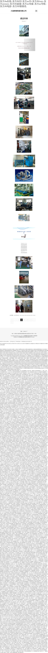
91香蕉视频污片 (16, 561)
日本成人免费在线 (37, 450)
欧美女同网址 (27, 585)
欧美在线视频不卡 (22, 515)
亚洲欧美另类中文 (8, 465)
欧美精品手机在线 (12, 380)
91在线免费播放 (7, 423)
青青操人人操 (29, 521)
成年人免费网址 (44, 495)
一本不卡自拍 (31, 500)
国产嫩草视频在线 (6, 641)
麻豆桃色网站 (20, 435)
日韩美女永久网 (34, 619)
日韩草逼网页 (33, 481)
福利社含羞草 (8, 601)
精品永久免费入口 (5, 552)
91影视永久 (41, 461)
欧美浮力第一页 (37, 571)
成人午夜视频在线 (9, 393)
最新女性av (10, 488)
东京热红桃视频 (25, 614)
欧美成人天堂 (29, 649)
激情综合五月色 (41, 464)
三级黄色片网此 (24, 627)
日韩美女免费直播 (14, 469)
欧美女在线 (13, 617)
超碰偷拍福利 (35, 599)
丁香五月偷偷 (14, 642)
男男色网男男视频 (30, 445)
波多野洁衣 (29, 508)
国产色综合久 (32, 403)
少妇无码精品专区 (32, 470)
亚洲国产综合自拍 (23, 509)
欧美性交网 (20, 480)
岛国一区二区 (30, 373)
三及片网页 (7, 389)
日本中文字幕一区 (37, 436)
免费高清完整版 (24, 378)
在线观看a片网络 (17, 586)
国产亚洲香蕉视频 (20, 392)
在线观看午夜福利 (26, 513)
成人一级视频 (13, 412)
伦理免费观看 (27, 433)
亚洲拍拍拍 (18, 380)
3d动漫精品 (11, 451)
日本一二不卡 (29, 634)
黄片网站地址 (20, 652)
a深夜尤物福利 (27, 419)
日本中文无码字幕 (33, 526)
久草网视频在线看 (9, 534)
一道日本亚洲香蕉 (10, 586)
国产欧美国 (35, 534)
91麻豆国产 (17, 411)
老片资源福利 (19, 575)
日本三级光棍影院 (25, 596)
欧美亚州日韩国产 (29, 562)
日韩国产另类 (40, 557)
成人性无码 (30, 534)
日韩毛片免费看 (3, 644)
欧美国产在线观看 (42, 371)
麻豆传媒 (25, 431)
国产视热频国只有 (23, 542)
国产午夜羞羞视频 (20, 638)
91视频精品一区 (24, 606)
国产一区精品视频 (21, 416)
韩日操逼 (42, 595)
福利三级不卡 (15, 452)
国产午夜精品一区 (13, 589)
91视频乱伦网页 (3, 464)
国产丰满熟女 (35, 622)
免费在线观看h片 (3, 394)
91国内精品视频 (13, 426)
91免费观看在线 (15, 491)
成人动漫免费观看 (6, 379)
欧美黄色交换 (36, 584)
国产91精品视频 (29, 522)
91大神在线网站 (42, 556)
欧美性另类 (8, 395)
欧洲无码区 (7, 613)
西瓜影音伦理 (13, 390)
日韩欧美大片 (36, 561)
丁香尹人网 (28, 457)
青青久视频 (6, 425)
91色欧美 (2, 417)
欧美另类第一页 (12, 552)
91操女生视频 (21, 538)
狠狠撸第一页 (38, 443)
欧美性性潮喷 (41, 572)
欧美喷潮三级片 (11, 625)
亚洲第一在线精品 (44, 499)
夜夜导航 (26, 524)
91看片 (9, 510)
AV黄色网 (9, 370)
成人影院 (26, 617)
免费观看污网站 (19, 580)
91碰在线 (13, 504)
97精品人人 (34, 493)
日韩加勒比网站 (31, 600)
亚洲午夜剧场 (12, 596)
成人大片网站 (4, 474)
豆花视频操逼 (24, 586)
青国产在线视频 (3, 484)
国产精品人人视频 (15, 651)
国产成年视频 (21, 587)
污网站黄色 (12, 610)
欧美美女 (33, 543)
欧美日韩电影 (16, 421)
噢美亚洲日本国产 (27, 609)
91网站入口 (34, 488)
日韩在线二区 (38, 555)
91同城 (29, 586)
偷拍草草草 (17, 394)
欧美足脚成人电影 (5, 565)
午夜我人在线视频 (28, 392)
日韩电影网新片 (44, 630)
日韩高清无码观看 (35, 382)
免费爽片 (4, 586)
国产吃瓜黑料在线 (23, 462)
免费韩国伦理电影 (11, 628)
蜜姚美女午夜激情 (33, 407)
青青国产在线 (26, 409)
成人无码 (28, 577)
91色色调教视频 (32, 582)
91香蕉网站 (20, 551)
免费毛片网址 (9, 533)
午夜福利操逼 (36, 411)
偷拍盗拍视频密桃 (35, 447)
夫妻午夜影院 (14, 461)
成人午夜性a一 (7, 524)
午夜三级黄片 (7, 575)
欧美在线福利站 (3, 634)
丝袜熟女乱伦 (34, 397)
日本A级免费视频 (17, 455)
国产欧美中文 (40, 651)
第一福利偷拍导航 (18, 648)
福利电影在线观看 (12, 402)
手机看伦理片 (35, 484)
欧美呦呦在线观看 (17, 398)
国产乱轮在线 (4, 408)
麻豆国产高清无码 (42, 576)
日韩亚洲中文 (14, 413)
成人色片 (16, 591)
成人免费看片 (28, 465)
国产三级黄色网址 (6, 647)
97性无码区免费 (37, 499)
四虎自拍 (22, 507)
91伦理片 (7, 528)
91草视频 (2, 629)
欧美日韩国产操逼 (42, 418)
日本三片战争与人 (27, 623)
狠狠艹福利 (25, 478)
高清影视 (7, 512)
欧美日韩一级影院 (31, 370)
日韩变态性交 (29, 476)
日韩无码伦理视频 (43, 649)
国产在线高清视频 (38, 374)
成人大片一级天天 (29, 406)
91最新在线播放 (15, 438)
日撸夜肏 (21, 629)
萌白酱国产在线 (28, 464)
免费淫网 (16, 615)
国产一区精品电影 (33, 579)
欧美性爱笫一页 (42, 382)
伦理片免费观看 (6, 610)
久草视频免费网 (43, 406)
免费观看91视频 (11, 440)
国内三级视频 (37, 445)
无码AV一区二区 (24, 380)
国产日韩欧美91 (6, 466)
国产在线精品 (44, 614)
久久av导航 (38, 494)
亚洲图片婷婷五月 (26, 452)
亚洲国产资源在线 (32, 378)
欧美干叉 (25, 580)
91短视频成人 (3, 398)
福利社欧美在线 (30, 480)
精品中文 (29, 440)
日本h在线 (43, 539)
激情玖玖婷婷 (13, 454)
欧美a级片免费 (44, 416)
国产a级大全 (45, 524)
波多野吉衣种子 (15, 407)
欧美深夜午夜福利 (14, 576)
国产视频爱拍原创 (39, 606)
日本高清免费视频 (43, 522)
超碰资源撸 (28, 518)
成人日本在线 (35, 464)
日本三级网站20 (10, 644)
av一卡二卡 (43, 562)
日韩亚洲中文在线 (16, 630)
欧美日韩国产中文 (44, 515)
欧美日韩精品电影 (23, 438)
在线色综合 (16, 637)
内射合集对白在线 (34, 446)
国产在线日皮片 (7, 404)
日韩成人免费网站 (32, 399)
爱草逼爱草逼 (43, 521)
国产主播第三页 (42, 449)
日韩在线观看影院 (28, 651)
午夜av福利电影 (5, 409)
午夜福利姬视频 (35, 479)
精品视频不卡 (6, 595)
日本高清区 (33, 433)
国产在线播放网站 (33, 533)
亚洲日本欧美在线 (14, 480)
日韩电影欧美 (27, 407)
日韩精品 (25, 610)
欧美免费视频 (13, 584)
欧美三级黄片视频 (27, 375)
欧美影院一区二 (9, 561)
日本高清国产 (5, 582)
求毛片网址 (40, 407)
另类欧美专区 (44, 383)
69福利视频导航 (25, 379)
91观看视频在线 (30, 580)
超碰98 (40, 476)
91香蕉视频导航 (27, 383)
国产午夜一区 (40, 493)
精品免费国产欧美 (34, 556)
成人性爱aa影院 (7, 620)
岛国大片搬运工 (35, 538)
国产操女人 (17, 418)
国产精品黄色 (18, 395)
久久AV (42, 459)
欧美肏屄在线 (17, 572)
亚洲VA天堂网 (44, 643)
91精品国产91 (23, 418)
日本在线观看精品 (33, 451)
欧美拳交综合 (3, 432)
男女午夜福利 (45, 379)
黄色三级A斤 (4, 652)
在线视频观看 (7, 580)
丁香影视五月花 (30, 441)
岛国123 (33, 438)
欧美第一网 (10, 608)
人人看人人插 (27, 598)
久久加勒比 (10, 408)
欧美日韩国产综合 (4, 380)
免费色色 (31, 489)
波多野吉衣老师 (39, 380)
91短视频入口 (38, 596)
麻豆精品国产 (6, 589)
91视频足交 (4, 598)
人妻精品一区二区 (3, 411)
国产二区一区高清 (20, 603)
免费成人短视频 (37, 435)
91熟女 (14, 553)
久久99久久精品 (34, 585)
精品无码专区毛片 (7, 541)
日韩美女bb (11, 387)
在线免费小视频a (19, 390)
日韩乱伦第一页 (39, 503)
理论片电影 (21, 651)
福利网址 (46, 401)
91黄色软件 (45, 606)
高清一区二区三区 (8, 371)
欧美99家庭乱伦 (37, 548)
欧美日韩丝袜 (9, 491)
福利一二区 (18, 378)
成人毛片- (46, 397)
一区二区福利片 (17, 539)
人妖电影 (17, 462)
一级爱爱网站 (43, 489)
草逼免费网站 (8, 495)
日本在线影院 (18, 450)
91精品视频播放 (25, 547)
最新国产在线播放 (40, 575)
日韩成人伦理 (42, 528)
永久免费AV (25, 436)
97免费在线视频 (26, 551)
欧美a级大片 (29, 628)
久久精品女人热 (30, 593)
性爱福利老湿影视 (17, 451)
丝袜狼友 (33, 443)
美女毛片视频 (37, 480)
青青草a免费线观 (11, 474)
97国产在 (19, 639)
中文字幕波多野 (31, 478)
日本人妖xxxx (24, 428)
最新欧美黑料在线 (34, 604)
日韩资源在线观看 (38, 590)
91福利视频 (6, 431)
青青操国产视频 (12, 528)
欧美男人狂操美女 (28, 437)
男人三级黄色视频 (4, 517)
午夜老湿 (10, 517)
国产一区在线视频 (20, 481)
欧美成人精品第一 (36, 613)
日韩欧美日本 (10, 537)
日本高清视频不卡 (43, 637)
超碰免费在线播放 (37, 562)
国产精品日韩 (26, 390)
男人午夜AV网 (22, 476)
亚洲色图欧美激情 (14, 524)
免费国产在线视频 (37, 416)
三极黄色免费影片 (27, 414)
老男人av (13, 563)
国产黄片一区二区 (33, 401)
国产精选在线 (3, 395)
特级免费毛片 (27, 388)
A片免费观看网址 (28, 601)
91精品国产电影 (14, 543)
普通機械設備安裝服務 (28, 335)
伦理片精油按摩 (6, 412)
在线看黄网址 (8, 452)
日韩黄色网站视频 (19, 422)
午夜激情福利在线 (19, 431)
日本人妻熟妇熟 (31, 371)
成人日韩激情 (36, 611)
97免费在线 (7, 576)
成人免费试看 (15, 490)
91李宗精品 (45, 502)
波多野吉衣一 (5, 502)
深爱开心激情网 (28, 541)
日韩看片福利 (38, 517)
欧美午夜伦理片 (19, 403)
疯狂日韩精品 (9, 432)
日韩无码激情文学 (33, 557)
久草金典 (18, 528)
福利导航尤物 (14, 556)
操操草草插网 (35, 603)
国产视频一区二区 (24, 502)
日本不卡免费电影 (33, 498)
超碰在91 (2, 503)
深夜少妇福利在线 (4, 623)
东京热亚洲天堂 (43, 541)
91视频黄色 (39, 629)
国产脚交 (20, 641)
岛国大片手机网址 (14, 389)
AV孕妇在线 (18, 547)
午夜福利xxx (24, 373)
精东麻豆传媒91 (43, 480)
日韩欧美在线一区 (40, 465)
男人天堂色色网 (16, 517)
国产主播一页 (44, 627)
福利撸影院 (11, 507)
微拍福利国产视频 (18, 498)
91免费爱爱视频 (5, 377)
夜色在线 (29, 473)
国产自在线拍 (22, 465)
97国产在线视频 (40, 401)
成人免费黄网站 (7, 629)
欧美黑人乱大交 (10, 464)
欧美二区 (39, 451)
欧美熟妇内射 (13, 466)
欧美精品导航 (31, 435)
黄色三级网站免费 (14, 551)
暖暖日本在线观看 (24, 394)
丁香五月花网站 (40, 375)
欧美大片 (36, 371)
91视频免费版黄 (17, 534)
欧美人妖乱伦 (8, 543)
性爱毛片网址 (3, 643)
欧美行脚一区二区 (38, 500)
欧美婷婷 (29, 438)
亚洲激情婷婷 (41, 603)
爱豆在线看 (41, 404)
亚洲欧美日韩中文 (20, 454)
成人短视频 (17, 479)
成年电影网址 (14, 392)
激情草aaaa (43, 619)
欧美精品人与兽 (28, 404)
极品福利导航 (7, 571)
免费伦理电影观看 (29, 608)
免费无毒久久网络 (12, 503)
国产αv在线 (19, 373)
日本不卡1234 (20, 461)
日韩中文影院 (10, 637)
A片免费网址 (25, 566)
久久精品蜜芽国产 (22, 491)
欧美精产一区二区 (9, 546)
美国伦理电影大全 (38, 581)
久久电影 (44, 527)
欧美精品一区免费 (38, 485)
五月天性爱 (19, 514)
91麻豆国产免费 (33, 427)
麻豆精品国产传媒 (32, 379)
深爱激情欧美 (8, 563)
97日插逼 (10, 473)
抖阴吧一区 (45, 503)
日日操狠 (22, 598)
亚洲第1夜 (19, 459)
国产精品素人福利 (32, 380)
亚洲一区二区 (7, 480)
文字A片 (38, 462)
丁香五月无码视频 (26, 579)
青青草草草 (36, 428)
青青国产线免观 (8, 518)
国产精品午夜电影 (26, 625)
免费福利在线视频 (42, 586)
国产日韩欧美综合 (8, 438)
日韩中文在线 (11, 622)
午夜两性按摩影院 (14, 647)
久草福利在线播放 (14, 570)
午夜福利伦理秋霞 (13, 567)
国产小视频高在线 (35, 440)
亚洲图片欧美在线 (14, 635)
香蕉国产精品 (4, 478)
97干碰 (35, 519)
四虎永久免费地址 (13, 401)
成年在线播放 (9, 638)
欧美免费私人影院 (20, 419)
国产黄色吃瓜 (23, 445)
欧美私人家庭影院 (40, 546)
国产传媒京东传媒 (25, 639)
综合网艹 (27, 486)
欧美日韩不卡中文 (43, 454)
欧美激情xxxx (31, 455)
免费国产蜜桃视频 (16, 399)
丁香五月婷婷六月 (35, 430)
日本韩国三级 (20, 489)
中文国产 (24, 514)
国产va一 (12, 418)
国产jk (41, 584)
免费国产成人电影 (17, 385)
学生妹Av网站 (22, 483)
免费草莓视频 (21, 388)
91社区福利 (12, 509)
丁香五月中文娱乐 (4, 608)
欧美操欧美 (14, 638)
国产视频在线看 (29, 449)
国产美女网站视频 (27, 553)
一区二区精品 (21, 541)
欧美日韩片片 (9, 515)
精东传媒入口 (44, 451)
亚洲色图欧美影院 (19, 623)
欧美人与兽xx (34, 375)
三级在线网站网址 (21, 576)
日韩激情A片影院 (9, 455)
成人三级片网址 (11, 646)
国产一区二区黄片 (22, 469)
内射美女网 (31, 409)
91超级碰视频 (41, 446)
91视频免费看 (41, 560)
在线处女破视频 (7, 406)
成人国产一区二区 (33, 388)
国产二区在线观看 (22, 490)
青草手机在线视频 (8, 574)
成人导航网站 (7, 390)
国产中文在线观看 (31, 606)
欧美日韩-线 (6, 649)
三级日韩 (33, 456)
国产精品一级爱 (30, 431)
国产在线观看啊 (40, 591)
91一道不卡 (2, 651)
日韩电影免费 (39, 519)
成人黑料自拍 (45, 485)
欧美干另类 (6, 500)
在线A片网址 (31, 374)
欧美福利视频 (31, 527)
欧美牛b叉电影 (23, 457)
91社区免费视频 (13, 417)
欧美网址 (2, 418)
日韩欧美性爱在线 (13, 437)
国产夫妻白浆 (6, 521)
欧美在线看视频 (30, 499)
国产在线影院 (30, 548)
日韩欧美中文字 (24, 474)
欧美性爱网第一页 (19, 553)
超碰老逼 (7, 489)
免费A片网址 (2, 526)
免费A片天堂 (27, 481)
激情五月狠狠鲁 (10, 539)
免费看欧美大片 (15, 519)
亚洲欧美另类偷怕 (21, 417)
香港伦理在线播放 (33, 575)
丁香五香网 (23, 646)
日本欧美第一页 (23, 577)
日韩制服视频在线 (43, 537)
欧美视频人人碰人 (20, 532)
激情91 (29, 619)
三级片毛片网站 (43, 478)
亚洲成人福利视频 (28, 620)
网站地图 (3, 344)
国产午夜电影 (13, 419)
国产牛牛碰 (34, 385)
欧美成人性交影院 (10, 479)
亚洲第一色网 (15, 533)
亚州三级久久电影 (20, 437)
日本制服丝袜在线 (14, 510)
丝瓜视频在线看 (30, 469)
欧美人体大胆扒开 (31, 474)
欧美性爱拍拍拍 (24, 371)
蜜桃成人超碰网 (22, 442)
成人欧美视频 (28, 488)
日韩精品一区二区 (5, 385)
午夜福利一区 (9, 522)
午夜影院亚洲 (43, 569)
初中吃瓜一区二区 (20, 550)
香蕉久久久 (9, 494)
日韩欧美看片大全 (21, 543)
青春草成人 (17, 476)
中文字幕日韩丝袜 (37, 574)
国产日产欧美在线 (43, 373)
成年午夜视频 (17, 471)
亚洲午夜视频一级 (19, 375)
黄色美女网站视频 (9, 523)
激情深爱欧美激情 (24, 384)
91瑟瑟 (39, 526)
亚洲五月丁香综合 (34, 413)
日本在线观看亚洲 (33, 531)
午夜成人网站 (11, 470)
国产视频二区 (27, 533)
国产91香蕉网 (41, 397)
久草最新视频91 (24, 534)
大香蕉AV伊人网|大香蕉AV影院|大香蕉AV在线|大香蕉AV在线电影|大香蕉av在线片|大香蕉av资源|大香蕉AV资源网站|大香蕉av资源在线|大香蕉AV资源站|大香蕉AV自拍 (24, 353)
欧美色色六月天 (36, 389)
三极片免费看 (42, 432)
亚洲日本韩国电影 (26, 498)
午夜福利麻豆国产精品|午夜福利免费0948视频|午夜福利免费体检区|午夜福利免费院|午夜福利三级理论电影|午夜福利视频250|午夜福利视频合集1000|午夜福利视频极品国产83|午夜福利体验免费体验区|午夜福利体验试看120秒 (24, 360)
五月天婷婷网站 (43, 628)
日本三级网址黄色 (37, 495)
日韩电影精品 (21, 591)
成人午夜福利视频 (41, 388)
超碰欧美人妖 (34, 473)
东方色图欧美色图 (7, 456)
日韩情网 (33, 623)
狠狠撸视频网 (24, 619)
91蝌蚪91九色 (43, 403)
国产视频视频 (18, 596)
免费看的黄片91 (26, 422)
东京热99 (24, 628)
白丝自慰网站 (38, 623)
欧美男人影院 (13, 571)
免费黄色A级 (6, 514)
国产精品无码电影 (3, 384)
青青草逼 (22, 528)
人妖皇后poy (43, 526)
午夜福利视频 (33, 589)
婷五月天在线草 (36, 392)
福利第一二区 (21, 637)
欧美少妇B (6, 615)
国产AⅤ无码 (39, 647)
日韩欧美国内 (22, 522)
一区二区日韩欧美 (44, 437)
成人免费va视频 (24, 555)
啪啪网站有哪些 (20, 401)
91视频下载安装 (24, 539)
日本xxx (2, 425)
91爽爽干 (38, 577)
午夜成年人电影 (5, 619)
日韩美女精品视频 (15, 370)
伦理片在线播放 (41, 641)
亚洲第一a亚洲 (11, 486)
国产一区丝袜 (40, 579)
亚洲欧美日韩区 (39, 551)
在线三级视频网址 (35, 457)
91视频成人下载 (19, 628)
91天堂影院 (23, 466)
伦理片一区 (23, 450)
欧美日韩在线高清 (26, 618)
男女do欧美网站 (29, 466)
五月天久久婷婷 (37, 441)
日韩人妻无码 (31, 398)
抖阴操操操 (29, 385)
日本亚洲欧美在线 (9, 499)
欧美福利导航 (23, 475)
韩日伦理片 (8, 618)
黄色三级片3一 (35, 558)
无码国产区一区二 (31, 421)
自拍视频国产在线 (37, 512)
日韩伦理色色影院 (25, 467)
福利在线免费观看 (19, 610)
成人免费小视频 (5, 581)
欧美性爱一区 (30, 428)
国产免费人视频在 (32, 505)
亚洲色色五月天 (11, 476)
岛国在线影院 (30, 611)
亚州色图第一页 (7, 570)
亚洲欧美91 (7, 428)
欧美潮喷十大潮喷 (31, 617)
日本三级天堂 (27, 413)
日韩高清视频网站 (30, 523)
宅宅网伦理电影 (42, 428)
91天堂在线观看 (3, 614)
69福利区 (6, 470)
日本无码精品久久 (38, 467)
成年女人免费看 (30, 509)
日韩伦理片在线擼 (25, 595)
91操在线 (43, 523)
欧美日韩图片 (22, 604)
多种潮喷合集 (30, 537)
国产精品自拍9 (40, 483)
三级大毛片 (45, 493)
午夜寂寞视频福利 (14, 558)
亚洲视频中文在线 (5, 437)
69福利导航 (31, 581)
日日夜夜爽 (24, 523)
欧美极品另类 (22, 495)
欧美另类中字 (20, 512)
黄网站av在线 (18, 581)
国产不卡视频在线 (20, 617)
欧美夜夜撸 (28, 576)
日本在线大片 (25, 600)
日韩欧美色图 (3, 455)
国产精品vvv (19, 618)
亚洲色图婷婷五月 (6, 378)
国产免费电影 (26, 526)
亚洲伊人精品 (7, 635)
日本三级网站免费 (42, 490)
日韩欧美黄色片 (25, 575)
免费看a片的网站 (41, 648)
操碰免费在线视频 (38, 425)
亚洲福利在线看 (11, 450)
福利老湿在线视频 (28, 633)
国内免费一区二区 (28, 497)
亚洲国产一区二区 (40, 531)
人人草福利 (42, 510)
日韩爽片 (34, 591)
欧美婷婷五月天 (5, 560)
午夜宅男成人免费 (16, 473)
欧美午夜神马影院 (22, 484)
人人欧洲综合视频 (17, 467)
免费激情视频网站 (5, 593)
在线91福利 (14, 532)
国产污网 (19, 595)
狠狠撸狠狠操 (44, 394)
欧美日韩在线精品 (12, 514)
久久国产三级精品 (40, 427)
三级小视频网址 (43, 440)
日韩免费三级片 (21, 433)
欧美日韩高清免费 (3, 632)
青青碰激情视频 (18, 611)
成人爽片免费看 (15, 382)
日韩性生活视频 (5, 382)
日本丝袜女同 (17, 486)
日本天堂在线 (38, 412)
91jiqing (4, 618)
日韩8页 (34, 646)
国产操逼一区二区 (31, 542)
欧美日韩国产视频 (13, 639)
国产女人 (13, 395)
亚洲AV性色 (45, 547)
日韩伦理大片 (16, 393)
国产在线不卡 (12, 566)
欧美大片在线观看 (36, 459)
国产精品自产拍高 (44, 613)
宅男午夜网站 (38, 614)
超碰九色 (17, 440)
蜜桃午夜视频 (26, 489)
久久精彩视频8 (23, 473)
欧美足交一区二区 (14, 456)
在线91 (35, 462)
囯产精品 (25, 480)
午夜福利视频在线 (12, 582)
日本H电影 (30, 459)
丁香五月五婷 (40, 587)
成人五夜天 (27, 589)
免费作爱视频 (3, 494)
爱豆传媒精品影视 (41, 553)
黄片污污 (27, 635)
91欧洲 (39, 619)
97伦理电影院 (34, 414)
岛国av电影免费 (44, 642)
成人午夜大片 (6, 529)
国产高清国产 (28, 397)
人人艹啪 (33, 494)
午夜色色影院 (15, 515)
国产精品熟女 (7, 562)
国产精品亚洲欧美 (35, 510)
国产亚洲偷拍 (31, 547)
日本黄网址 (37, 456)
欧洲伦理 (43, 570)
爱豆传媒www (8, 447)
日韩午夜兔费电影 (36, 633)
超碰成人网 (28, 442)
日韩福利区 (6, 579)
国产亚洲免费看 (39, 505)
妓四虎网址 (9, 427)
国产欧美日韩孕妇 (3, 436)
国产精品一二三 (9, 399)
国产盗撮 (10, 553)
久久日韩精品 (14, 404)
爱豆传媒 (32, 532)
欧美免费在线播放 (39, 384)
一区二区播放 (40, 609)
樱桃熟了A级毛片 (41, 414)
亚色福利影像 (21, 382)
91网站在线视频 (35, 387)
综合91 (12, 495)
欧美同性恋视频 (44, 393)
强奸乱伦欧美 (44, 435)
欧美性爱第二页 (12, 485)
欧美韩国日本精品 (4, 402)
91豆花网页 (2, 481)
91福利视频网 (23, 572)
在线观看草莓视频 (19, 624)
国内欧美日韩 (40, 625)
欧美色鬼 (8, 545)
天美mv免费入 (30, 462)
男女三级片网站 (5, 422)
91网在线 (12, 648)
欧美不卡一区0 (35, 553)
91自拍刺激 (9, 497)
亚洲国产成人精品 (24, 399)
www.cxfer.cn (21, 335)
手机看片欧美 (32, 642)
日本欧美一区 (28, 395)
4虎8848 (20, 570)
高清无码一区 (41, 534)
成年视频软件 (40, 473)
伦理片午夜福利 (23, 569)
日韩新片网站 (8, 550)
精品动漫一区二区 (23, 590)
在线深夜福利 (27, 456)
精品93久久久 (33, 551)
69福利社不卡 (7, 462)
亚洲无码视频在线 (6, 558)
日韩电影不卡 (12, 536)
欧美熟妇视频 (3, 446)
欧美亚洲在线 (29, 622)
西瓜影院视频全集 (38, 491)
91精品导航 (10, 483)
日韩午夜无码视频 (8, 490)
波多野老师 (38, 403)
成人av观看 (21, 609)
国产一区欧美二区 (21, 397)
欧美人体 (46, 417)
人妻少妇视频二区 (32, 471)
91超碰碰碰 (29, 613)
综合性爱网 (43, 398)
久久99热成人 (16, 442)
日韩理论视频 (12, 425)
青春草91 (23, 395)
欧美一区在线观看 (6, 375)
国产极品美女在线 (15, 494)
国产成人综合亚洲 (27, 461)
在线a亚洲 (21, 414)
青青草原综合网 (32, 565)
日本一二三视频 (33, 422)
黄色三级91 (42, 611)
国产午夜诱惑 (3, 594)
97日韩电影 (41, 430)
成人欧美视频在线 (16, 499)
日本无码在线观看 (24, 527)
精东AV (36, 641)
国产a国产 (19, 642)
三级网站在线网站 (19, 566)
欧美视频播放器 (39, 594)
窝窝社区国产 (41, 599)
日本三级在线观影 (32, 594)
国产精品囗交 (26, 402)
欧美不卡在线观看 (24, 505)
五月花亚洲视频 (24, 500)
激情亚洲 (18, 466)
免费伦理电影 (9, 407)
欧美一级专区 (37, 402)
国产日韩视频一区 (19, 402)
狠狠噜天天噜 (6, 603)
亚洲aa (24, 512)
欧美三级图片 (27, 550)
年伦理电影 (38, 393)
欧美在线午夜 (12, 611)
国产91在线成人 (36, 489)
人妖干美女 (44, 623)
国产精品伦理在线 (20, 589)
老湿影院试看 (18, 374)
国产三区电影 (16, 484)
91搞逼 (5, 624)
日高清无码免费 (36, 608)
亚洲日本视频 (8, 587)
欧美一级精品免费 (22, 634)
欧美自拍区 (21, 494)
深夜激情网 (8, 556)
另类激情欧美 (23, 499)
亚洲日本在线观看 (37, 643)
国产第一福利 (21, 524)
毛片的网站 (17, 430)
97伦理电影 (22, 486)
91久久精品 (5, 599)
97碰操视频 (33, 570)
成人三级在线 (4, 476)
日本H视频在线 (39, 502)
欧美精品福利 (26, 629)
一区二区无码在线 (30, 491)
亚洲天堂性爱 (22, 449)
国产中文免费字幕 (38, 423)
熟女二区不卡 (22, 643)
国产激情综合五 (3, 497)
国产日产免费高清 (25, 565)
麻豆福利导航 (21, 615)
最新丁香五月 (5, 508)
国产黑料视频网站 (25, 581)
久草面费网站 (3, 591)
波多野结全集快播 (15, 432)
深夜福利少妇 (38, 408)
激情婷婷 (42, 417)
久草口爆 (7, 596)
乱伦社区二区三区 (24, 471)
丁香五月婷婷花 (37, 515)
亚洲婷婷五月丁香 (13, 435)
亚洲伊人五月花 (14, 397)
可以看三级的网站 (28, 538)
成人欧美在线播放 (14, 545)
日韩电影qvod (8, 430)
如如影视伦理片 (5, 566)
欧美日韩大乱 (23, 508)
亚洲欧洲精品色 (5, 471)
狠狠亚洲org (34, 483)
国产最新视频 (8, 388)
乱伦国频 (44, 574)
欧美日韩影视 (27, 560)
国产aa (22, 644)
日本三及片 (21, 407)
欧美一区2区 (9, 652)
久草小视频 (20, 452)
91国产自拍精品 (42, 545)
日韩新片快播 (13, 428)
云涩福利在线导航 (23, 517)
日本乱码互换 (35, 490)
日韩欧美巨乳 (38, 617)
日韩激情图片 (18, 504)
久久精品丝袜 (16, 457)
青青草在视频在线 (10, 591)
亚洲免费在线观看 (6, 551)
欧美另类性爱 (30, 436)
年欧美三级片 (12, 581)
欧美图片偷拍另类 (17, 614)
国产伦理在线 (27, 556)
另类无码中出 (3, 393)
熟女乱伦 (6, 503)
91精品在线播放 (26, 403)
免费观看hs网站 (44, 474)
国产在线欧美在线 (10, 498)
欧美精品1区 (23, 387)
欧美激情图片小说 (28, 615)
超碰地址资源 (8, 609)
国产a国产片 (19, 548)
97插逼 (4, 513)
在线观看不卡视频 (16, 606)
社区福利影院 (27, 638)
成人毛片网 (38, 470)
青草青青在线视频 (40, 624)
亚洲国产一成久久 (38, 529)
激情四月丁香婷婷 (44, 620)
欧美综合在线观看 (11, 394)
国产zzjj (19, 649)
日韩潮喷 (42, 466)
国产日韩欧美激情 (12, 508)
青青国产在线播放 (16, 574)
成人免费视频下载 (14, 541)
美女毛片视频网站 (20, 605)
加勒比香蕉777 (3, 427)
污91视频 (2, 438)
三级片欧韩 (45, 543)
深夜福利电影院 (24, 459)
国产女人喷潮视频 (42, 457)
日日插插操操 (32, 425)
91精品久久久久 (15, 518)
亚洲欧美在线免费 (8, 519)
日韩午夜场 (16, 495)
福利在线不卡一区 (15, 449)
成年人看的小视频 (20, 601)
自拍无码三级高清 (39, 471)
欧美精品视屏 (7, 454)
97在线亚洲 (16, 622)
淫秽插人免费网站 (5, 536)
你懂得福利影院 (28, 382)
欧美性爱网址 (14, 526)
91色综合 (37, 542)
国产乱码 (20, 600)
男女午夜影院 (23, 649)
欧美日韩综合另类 (4, 622)
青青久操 (18, 521)
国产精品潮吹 (34, 383)
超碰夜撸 (27, 427)
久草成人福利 (28, 432)
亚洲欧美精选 (5, 646)
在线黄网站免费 (37, 475)
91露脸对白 (35, 418)
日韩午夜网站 (44, 517)
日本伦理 (44, 512)
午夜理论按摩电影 (15, 569)
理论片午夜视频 (42, 514)
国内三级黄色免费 (36, 630)
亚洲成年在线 (16, 542)
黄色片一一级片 (34, 598)
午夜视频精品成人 (42, 634)
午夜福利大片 (20, 526)
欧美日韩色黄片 (23, 411)
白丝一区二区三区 (33, 513)
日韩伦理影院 (9, 634)
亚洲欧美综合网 (29, 418)
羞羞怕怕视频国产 (20, 599)
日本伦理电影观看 (35, 395)
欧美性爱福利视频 (33, 587)
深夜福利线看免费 (43, 426)
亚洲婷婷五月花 (22, 518)
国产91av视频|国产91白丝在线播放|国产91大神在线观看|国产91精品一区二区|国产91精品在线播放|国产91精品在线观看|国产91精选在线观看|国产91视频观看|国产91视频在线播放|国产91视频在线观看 (24, 357)
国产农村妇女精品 (9, 594)
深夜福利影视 (4, 637)
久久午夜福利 (8, 414)
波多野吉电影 (14, 427)
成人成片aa (43, 548)
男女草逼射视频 (40, 507)
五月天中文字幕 (37, 595)
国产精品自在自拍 (23, 561)
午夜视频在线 (29, 387)
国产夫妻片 (12, 462)
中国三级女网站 (12, 521)
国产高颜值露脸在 (28, 528)
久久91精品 (4, 590)
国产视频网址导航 (41, 518)
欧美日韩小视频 (30, 515)
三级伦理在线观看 (22, 519)
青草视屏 (25, 613)
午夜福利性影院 (42, 442)
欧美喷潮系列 (38, 370)
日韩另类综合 (15, 460)
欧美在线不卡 (17, 527)
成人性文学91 (36, 537)
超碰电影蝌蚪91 (36, 615)
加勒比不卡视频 (25, 594)
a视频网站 (31, 595)
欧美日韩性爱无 (14, 423)
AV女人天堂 (12, 379)
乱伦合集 (41, 460)
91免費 (31, 390)
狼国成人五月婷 (42, 532)
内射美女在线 (35, 634)
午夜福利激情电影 (5, 507)
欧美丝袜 (31, 402)
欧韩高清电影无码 (9, 557)
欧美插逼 (42, 577)
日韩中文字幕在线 (24, 455)
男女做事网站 (36, 426)
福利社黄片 (9, 577)
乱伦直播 (27, 426)
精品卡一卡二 (15, 383)
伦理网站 (31, 426)
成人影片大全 (9, 598)
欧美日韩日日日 (24, 398)
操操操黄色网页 (26, 412)
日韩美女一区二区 (5, 401)
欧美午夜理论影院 (13, 377)
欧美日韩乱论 (15, 634)
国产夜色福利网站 (25, 425)
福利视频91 (18, 619)
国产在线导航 (5, 473)
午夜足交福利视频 (12, 512)
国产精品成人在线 (6, 426)
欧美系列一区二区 (19, 409)
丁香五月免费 (31, 423)
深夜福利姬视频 (39, 635)
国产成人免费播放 (12, 599)
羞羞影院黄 (15, 652)
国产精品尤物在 (19, 436)
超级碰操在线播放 (3, 403)
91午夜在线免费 (32, 614)
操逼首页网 (38, 642)
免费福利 (23, 504)
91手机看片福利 (4, 486)
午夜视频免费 (15, 433)
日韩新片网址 (18, 565)
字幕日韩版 (39, 646)
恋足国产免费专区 (26, 443)
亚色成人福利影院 (39, 421)
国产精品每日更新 (24, 408)
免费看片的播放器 (20, 560)
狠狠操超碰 (7, 509)
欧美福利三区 (21, 633)
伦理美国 (19, 377)
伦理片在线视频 (7, 373)
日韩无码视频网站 (18, 513)
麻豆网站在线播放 (15, 629)
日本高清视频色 (38, 523)
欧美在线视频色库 (14, 416)
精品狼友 (11, 385)
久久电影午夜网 (5, 440)
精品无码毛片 (3, 638)
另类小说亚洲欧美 (31, 408)
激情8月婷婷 (42, 542)
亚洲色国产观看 (14, 388)
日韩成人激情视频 (35, 541)
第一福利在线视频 (11, 374)
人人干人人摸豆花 (40, 638)
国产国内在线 (32, 596)
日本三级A (40, 622)
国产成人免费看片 (21, 562)
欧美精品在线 (21, 620)
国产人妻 (39, 383)
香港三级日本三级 (36, 437)
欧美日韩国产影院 (3, 374)
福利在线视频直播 (11, 478)
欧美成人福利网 (39, 378)
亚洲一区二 (6, 451)
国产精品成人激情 (6, 547)
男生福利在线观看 (33, 605)
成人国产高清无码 (8, 460)
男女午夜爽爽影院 (43, 392)
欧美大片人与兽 (12, 560)
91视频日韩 (20, 423)
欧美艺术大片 (12, 565)
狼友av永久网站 (28, 417)
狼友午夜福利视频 (14, 633)
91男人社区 (34, 465)
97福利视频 (33, 577)
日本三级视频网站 (41, 605)
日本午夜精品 (36, 460)
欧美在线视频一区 (33, 486)
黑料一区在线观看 (8, 505)
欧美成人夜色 (8, 642)
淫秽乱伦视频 (28, 483)
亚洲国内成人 (19, 579)
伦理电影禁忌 (31, 394)
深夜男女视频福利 (16, 505)
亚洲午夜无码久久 (3, 510)
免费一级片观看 (35, 404)
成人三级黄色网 (13, 613)
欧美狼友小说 (5, 488)
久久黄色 (17, 509)
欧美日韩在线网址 (37, 580)
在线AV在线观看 (21, 647)
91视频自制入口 (32, 536)
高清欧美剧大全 (6, 584)
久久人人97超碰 (32, 377)
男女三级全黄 (44, 450)
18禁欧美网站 (10, 484)
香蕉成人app (33, 618)
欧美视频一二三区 (23, 440)
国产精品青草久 (30, 450)
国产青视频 (42, 615)
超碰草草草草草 (8, 532)
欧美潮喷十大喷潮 (36, 628)
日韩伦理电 (22, 464)
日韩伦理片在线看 (10, 513)
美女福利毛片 (44, 441)
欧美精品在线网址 (7, 469)
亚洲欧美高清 (42, 387)
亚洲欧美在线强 (39, 632)
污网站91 (28, 604)
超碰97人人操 (5, 483)
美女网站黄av (38, 627)
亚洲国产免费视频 (8, 433)
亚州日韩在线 (18, 646)
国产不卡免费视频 (20, 571)
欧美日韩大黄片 (10, 614)
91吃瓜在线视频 (36, 466)
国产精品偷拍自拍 (5, 435)
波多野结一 (38, 570)
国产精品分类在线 (9, 475)
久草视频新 (19, 493)
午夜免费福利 (20, 613)
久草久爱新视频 (31, 539)
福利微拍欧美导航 (29, 416)
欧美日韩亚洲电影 (14, 609)
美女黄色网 (4, 537)
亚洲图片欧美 (31, 641)
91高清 (8, 446)
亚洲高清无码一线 (35, 454)
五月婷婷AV (41, 452)
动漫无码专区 (3, 538)
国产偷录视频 (17, 502)
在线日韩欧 (42, 469)
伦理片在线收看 (20, 567)
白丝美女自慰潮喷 (36, 620)
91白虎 (24, 593)
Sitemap (32, 336)
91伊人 (9, 382)
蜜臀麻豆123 (35, 449)
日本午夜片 (27, 587)
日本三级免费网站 (23, 370)
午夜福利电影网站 (35, 514)
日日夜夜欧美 (16, 488)
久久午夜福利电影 (9, 604)
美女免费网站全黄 (44, 445)
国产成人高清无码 (38, 455)
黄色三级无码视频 (23, 441)
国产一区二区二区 (30, 572)
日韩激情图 (4, 625)
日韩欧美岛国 (26, 536)
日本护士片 (36, 532)
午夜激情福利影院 (9, 542)
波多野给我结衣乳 (36, 390)
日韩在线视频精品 (21, 427)
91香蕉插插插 (2, 452)
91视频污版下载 (28, 430)
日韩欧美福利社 (28, 510)
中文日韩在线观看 (14, 562)
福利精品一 (8, 504)
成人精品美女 (14, 601)
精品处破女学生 (28, 494)
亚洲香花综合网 (40, 422)
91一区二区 (45, 622)
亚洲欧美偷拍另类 (15, 447)
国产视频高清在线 (17, 523)
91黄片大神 (39, 644)
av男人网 (23, 608)
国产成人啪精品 (33, 625)
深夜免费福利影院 (34, 452)
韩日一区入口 (11, 471)
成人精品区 (21, 383)
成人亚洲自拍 (14, 481)
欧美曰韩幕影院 (41, 604)
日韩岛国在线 (22, 488)
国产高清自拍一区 (41, 533)
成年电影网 (3, 413)
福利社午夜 (25, 423)
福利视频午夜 (7, 600)
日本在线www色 (22, 406)
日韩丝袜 (44, 629)
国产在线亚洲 (3, 556)
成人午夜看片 (45, 431)
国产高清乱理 (18, 379)
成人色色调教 (12, 443)
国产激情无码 (15, 538)
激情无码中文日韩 (31, 627)
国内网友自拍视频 (12, 623)
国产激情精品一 (17, 475)
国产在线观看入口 (13, 649)
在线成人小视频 (41, 567)
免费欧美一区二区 (13, 585)
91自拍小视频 (13, 547)
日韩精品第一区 (37, 398)
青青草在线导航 (44, 462)
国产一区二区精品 (31, 517)
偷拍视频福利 (36, 469)
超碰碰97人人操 (10, 467)
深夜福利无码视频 (15, 441)
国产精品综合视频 (31, 503)
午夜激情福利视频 (40, 419)
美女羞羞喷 (26, 582)
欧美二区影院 (11, 572)
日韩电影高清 (12, 431)
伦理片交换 (24, 611)
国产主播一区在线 (32, 546)
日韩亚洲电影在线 (19, 536)
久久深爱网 (40, 585)
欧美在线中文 (11, 615)
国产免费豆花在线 (25, 377)
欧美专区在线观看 (26, 446)
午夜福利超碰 (39, 481)
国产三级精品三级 (13, 529)
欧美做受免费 (41, 601)
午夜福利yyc (12, 580)
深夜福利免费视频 (39, 438)
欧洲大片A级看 (36, 593)
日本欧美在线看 (34, 563)
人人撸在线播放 (8, 449)
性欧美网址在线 (8, 569)
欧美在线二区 (10, 421)
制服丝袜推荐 (45, 423)
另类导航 (41, 389)
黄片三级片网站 (22, 635)
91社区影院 (31, 571)
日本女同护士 (13, 575)
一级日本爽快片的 (8, 383)
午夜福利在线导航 (23, 421)
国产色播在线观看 (7, 441)
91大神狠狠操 (34, 651)
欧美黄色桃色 (37, 373)
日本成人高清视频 (20, 585)
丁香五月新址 (3, 523)
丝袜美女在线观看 (29, 495)
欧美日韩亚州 (45, 590)
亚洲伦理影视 (39, 379)
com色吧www (8, 481)
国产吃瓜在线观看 (33, 567)
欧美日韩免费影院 (11, 624)
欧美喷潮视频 (12, 409)
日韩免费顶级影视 (32, 507)
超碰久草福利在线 (7, 392)
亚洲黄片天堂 (36, 545)
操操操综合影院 (32, 524)
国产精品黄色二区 (41, 498)
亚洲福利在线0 (19, 412)
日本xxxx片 (25, 435)
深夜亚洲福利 (29, 490)
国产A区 (1, 615)
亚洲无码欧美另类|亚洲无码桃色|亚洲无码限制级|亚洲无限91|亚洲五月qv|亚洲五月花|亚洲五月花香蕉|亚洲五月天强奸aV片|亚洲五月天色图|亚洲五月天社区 (24, 364)
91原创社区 (24, 493)
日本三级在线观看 (18, 625)
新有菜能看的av (23, 574)
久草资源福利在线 (24, 546)
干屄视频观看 (5, 531)
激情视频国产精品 (14, 406)
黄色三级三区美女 (39, 536)
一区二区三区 (35, 601)
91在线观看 (2, 371)
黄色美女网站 (41, 479)
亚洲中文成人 (42, 411)
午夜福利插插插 (39, 582)
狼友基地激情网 (22, 622)
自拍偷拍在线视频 (28, 591)
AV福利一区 (33, 647)
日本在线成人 (44, 555)
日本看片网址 (11, 531)
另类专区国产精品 (19, 443)
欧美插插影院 (9, 445)
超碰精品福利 (27, 584)
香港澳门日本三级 (20, 552)
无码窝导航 (40, 558)
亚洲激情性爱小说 (42, 413)
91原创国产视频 (12, 603)
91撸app (1, 451)
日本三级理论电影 (6, 493)
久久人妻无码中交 (10, 627)
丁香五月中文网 (30, 519)
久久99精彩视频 (17, 500)
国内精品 (8, 459)
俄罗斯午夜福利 (37, 509)
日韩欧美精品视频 (38, 431)
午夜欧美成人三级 (15, 522)
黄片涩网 (26, 552)
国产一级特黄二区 (19, 478)
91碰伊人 (43, 390)
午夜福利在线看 (11, 411)
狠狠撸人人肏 (8, 548)
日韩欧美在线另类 (34, 586)
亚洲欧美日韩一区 (27, 454)
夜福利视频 (40, 513)
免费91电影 (28, 514)
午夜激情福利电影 (35, 461)
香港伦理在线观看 (11, 403)
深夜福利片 (29, 479)
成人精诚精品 (38, 474)
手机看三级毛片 (45, 412)
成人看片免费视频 (17, 557)
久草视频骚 (25, 548)
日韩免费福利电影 (31, 555)
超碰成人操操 (22, 432)
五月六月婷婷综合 (30, 475)
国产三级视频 (23, 521)
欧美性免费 (31, 529)
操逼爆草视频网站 (20, 404)
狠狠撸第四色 (21, 456)
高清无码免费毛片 (25, 531)
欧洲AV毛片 (28, 447)
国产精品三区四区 (11, 436)
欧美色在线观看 (39, 433)
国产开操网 (4, 467)
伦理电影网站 (32, 467)
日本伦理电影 (12, 422)
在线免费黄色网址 (14, 620)
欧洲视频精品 (17, 470)
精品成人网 (6, 443)
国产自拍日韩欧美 (5, 387)
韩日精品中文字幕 (28, 599)
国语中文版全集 (7, 461)
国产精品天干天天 (36, 521)
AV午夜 (31, 584)
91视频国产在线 (9, 555)
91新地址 (26, 507)
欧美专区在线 (19, 446)
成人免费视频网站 (16, 384)
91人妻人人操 (27, 393)
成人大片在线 (14, 618)
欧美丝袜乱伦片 (10, 398)
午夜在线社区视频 (24, 470)
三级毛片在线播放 (44, 409)
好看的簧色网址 (41, 598)
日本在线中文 (13, 378)
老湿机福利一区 (12, 579)
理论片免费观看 (10, 457)
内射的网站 (26, 644)
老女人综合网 (33, 393)
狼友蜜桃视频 (37, 409)
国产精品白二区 (21, 413)
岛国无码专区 (25, 641)
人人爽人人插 (44, 370)
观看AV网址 (3, 475)
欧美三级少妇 (34, 419)
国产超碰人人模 (9, 606)
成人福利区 (34, 508)
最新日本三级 (5, 553)
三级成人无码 (27, 567)
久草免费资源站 (42, 395)
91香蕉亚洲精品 (22, 447)
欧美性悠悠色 (26, 529)
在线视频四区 (21, 533)
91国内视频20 (7, 417)
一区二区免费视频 (6, 648)
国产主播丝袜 (14, 548)
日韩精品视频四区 (21, 558)
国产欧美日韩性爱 (16, 371)
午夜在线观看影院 (16, 445)
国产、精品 (10, 384)
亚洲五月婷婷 (32, 635)
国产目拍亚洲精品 (16, 555)
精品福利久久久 (15, 497)
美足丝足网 (40, 563)
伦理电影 (46, 560)
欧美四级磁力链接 (29, 643)
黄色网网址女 (18, 425)
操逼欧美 (9, 397)
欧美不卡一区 (17, 507)
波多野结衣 (25, 624)
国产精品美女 (44, 509)
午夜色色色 (42, 447)
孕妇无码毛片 (39, 618)
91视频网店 (26, 571)
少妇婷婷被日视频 (20, 582)
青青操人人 (4, 421)
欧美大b (2, 500)
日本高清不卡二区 (32, 502)
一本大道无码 (16, 537)
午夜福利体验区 (23, 479)
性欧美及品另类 (5, 572)
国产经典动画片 (30, 574)
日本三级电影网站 (32, 624)
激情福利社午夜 (13, 459)
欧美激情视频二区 (40, 377)
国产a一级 (29, 493)
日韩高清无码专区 (36, 417)
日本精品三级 (3, 504)
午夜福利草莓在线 (35, 637)
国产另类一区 (32, 412)
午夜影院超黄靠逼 (31, 610)
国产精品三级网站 (34, 576)
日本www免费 (36, 649)
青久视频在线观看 (25, 642)
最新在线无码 (18, 632)
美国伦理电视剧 (29, 646)
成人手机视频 (16, 483)
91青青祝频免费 (35, 476)
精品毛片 (22, 393)
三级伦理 (13, 430)
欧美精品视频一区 (23, 537)
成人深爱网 (27, 532)
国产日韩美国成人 (34, 648)
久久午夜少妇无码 (16, 408)
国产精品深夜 (17, 387)
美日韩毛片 (23, 630)
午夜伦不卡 (4, 498)
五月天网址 (32, 485)
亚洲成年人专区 (43, 608)
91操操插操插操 (39, 399)
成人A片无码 (20, 529)
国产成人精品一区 (42, 538)
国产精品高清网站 (40, 488)
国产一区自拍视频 (28, 603)
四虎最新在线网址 (28, 389)
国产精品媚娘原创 (11, 632)
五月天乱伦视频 (31, 590)
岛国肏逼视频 (28, 504)
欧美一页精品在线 (21, 426)
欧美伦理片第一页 (29, 512)
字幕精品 (18, 503)
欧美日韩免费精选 (5, 611)
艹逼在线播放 (43, 456)
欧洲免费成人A (7, 418)
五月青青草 (40, 497)
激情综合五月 (3, 545)
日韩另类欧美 (28, 647)
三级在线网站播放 (38, 547)
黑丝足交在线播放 (38, 527)
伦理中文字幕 (37, 406)
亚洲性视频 (18, 428)
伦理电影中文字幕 (3, 628)
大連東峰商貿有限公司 (19, 11)
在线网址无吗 (3, 561)
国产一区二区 (34, 550)
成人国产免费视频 (33, 629)
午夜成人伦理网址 (20, 584)
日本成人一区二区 (37, 394)
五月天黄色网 (14, 373)
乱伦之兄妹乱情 (44, 633)
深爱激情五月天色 (40, 508)
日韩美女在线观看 (25, 557)
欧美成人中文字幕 (25, 451)
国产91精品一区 (32, 632)
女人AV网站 (43, 494)
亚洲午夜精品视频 (31, 552)
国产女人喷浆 (16, 604)
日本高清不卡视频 (8, 442)
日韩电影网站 (35, 497)
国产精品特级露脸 (43, 402)
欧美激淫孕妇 (17, 627)
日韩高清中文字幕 (9, 643)
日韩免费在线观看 (19, 485)
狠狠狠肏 (22, 430)
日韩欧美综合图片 (7, 633)
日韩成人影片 (26, 485)
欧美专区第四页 (39, 552)
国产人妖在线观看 (17, 594)
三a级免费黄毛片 (36, 569)
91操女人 (6, 450)
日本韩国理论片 (21, 389)
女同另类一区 (7, 419)
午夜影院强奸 (11, 502)
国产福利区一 (16, 464)
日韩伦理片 (26, 401)
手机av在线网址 (22, 460)
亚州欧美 (42, 561)
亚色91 (45, 603)
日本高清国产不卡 (38, 610)
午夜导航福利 (21, 510)
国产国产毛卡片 (8, 605)
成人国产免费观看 (17, 608)
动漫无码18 (28, 543)
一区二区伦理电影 (19, 563)
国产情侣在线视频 (13, 489)
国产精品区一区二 (34, 442)
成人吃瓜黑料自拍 (33, 639)
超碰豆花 (36, 572)
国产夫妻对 (21, 497)
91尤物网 (14, 605)
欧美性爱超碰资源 (42, 484)
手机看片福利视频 (35, 432)
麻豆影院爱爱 (29, 569)
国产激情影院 (34, 609)
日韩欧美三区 (16, 590)
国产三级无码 (16, 643)
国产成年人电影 (13, 493)
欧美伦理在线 (39, 565)
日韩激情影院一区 (35, 504)
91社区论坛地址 (39, 524)
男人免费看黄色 (32, 566)
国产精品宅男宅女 (29, 460)
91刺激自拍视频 (32, 384)
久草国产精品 (27, 605)
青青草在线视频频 (26, 563)
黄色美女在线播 (36, 522)
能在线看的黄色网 (26, 570)
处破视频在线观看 (40, 550)
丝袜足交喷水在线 (16, 598)
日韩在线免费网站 (10, 527)
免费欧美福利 (24, 385)
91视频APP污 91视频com (40, 600)
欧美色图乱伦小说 (14, 414)
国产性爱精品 (8, 413)
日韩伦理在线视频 (16, 546)
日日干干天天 (8, 617)
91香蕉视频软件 (29, 630)
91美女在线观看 (34, 518)
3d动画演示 (12, 375)
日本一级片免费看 (26, 648)
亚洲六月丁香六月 (20, 556)
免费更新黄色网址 (43, 504)
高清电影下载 (14, 550)
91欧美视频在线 (25, 374)
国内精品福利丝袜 (39, 589)
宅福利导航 (2, 548)
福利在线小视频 (13, 446)
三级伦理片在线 (30, 411)
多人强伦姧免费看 (5, 567)
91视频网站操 (29, 484)
